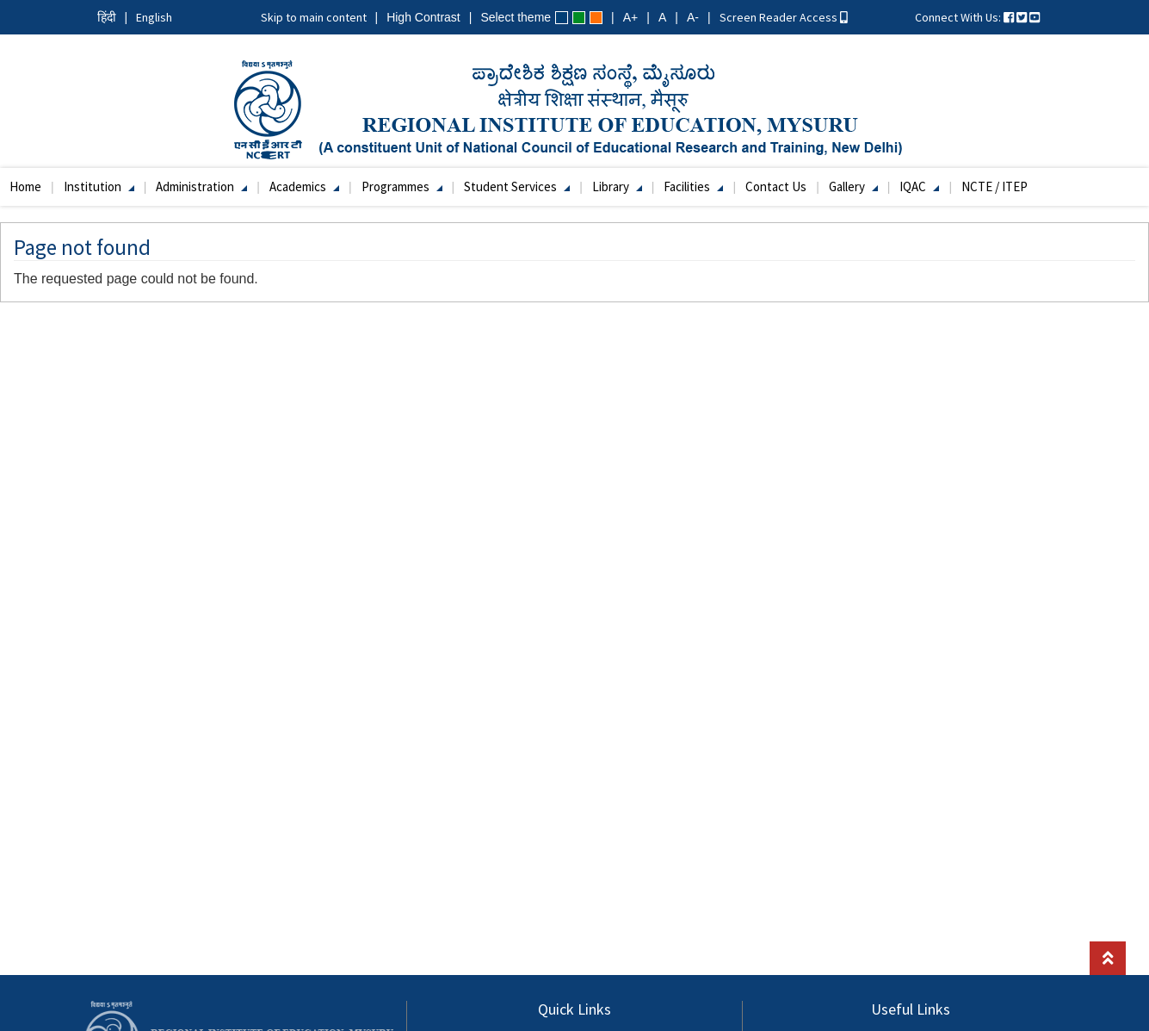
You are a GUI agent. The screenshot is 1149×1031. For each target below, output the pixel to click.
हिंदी (106, 17)
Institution (99, 186)
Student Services (517, 186)
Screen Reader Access (784, 17)
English (154, 17)
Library (617, 186)
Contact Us (775, 186)
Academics (304, 186)
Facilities (693, 186)
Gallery (853, 186)
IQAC (919, 186)
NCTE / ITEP (994, 186)
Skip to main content (314, 17)
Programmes (401, 186)
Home (25, 186)
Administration (201, 186)
